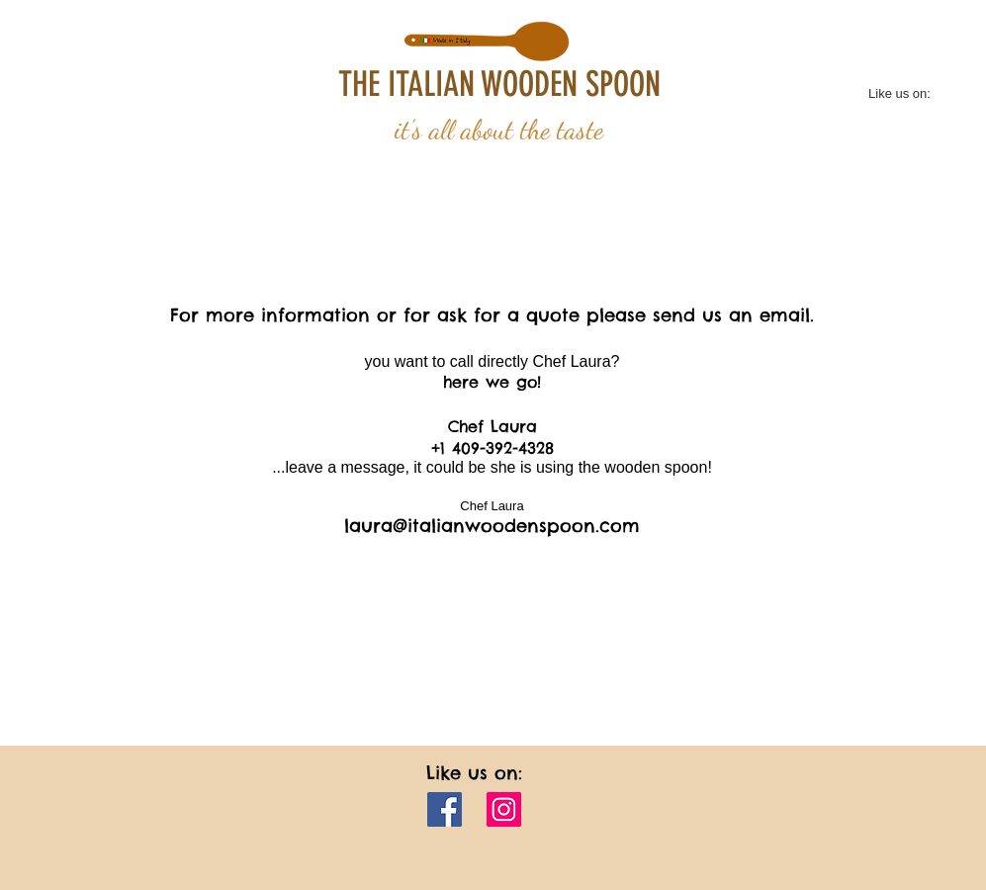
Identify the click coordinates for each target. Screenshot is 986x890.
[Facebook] (444, 809)
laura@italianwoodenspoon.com (492, 525)
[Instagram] (504, 809)
